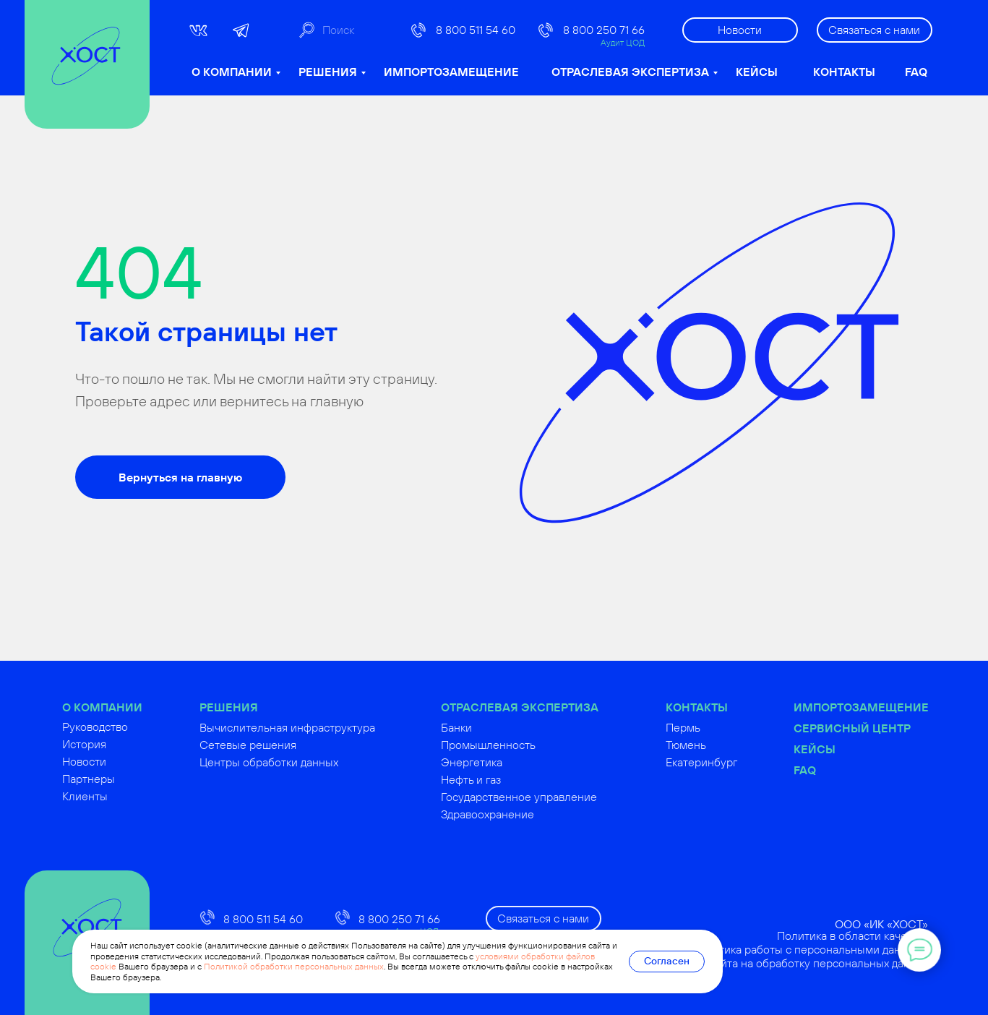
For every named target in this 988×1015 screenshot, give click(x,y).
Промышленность (520, 744)
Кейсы (846, 749)
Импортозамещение (893, 707)
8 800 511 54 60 (475, 29)
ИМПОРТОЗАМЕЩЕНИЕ (451, 71)
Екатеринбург (733, 762)
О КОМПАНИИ (232, 71)
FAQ (916, 71)
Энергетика (503, 762)
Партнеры (120, 778)
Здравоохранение (519, 814)
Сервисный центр (883, 728)
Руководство (127, 726)
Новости (116, 761)
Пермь (714, 727)
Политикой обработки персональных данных (294, 966)
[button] (874, 30)
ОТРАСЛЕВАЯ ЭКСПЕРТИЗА (630, 71)
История (116, 744)
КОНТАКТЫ (844, 71)
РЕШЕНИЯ (327, 71)
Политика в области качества (885, 935)
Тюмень (717, 744)
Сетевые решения (279, 744)
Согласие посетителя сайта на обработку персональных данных (792, 963)
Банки (488, 727)
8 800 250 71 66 (604, 29)
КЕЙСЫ (757, 71)
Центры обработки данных (300, 762)
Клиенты (116, 796)
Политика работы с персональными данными (842, 949)
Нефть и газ (503, 779)
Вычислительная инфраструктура (319, 727)
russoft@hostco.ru (268, 997)
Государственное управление (551, 796)
